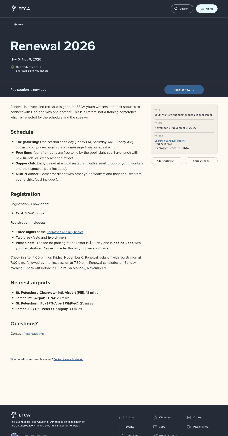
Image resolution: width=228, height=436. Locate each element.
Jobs (159, 426)
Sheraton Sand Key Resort (171, 141)
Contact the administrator (70, 359)
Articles (127, 417)
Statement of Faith (68, 425)
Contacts (195, 417)
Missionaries (197, 426)
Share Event (201, 160)
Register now (184, 90)
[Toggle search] (182, 8)
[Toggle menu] (207, 8)
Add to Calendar (167, 160)
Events (126, 426)
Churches (162, 417)
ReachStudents (35, 333)
